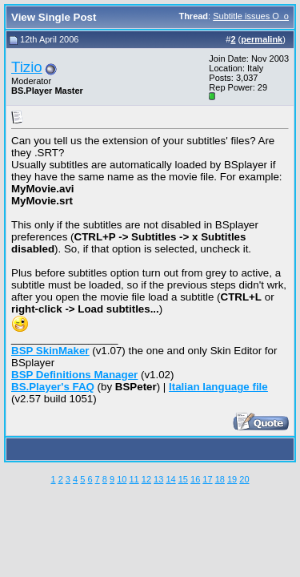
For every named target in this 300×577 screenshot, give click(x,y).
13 (158, 479)
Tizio (26, 67)
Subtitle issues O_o (251, 16)
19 (232, 479)
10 (121, 479)
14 (170, 479)
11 (133, 479)
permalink (261, 39)
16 (195, 479)
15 (183, 479)
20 (244, 479)
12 (146, 479)
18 (220, 479)
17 (207, 479)
